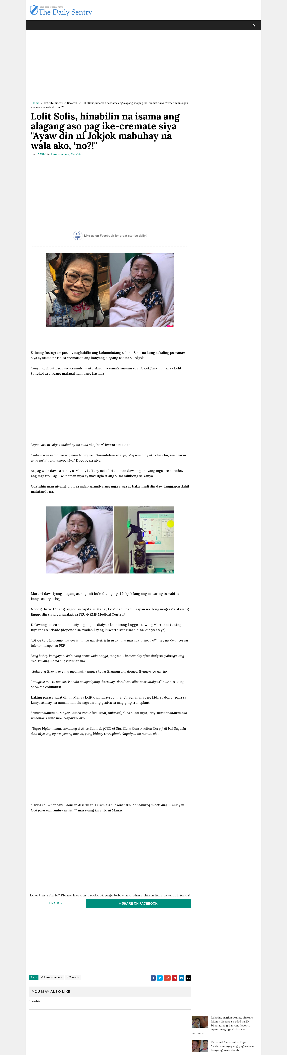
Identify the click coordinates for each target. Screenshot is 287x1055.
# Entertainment (51, 982)
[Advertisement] (108, 67)
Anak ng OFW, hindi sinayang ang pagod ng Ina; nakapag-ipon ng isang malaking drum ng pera (233, 120)
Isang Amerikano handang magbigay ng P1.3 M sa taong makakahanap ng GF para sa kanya (230, 156)
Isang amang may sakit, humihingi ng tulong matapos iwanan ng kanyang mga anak (233, 137)
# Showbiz (73, 982)
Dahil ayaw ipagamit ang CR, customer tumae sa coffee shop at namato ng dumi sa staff (232, 212)
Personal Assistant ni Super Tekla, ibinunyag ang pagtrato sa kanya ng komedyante (232, 66)
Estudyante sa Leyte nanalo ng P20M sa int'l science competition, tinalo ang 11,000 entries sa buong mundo (231, 102)
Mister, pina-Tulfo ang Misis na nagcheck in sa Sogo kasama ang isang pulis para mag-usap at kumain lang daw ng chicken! (232, 177)
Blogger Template (102, 1048)
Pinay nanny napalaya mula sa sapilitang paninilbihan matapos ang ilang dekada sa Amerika (232, 83)
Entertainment (53, 103)
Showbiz (72, 103)
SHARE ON (136, 908)
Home (35, 103)
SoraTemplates (55, 1048)
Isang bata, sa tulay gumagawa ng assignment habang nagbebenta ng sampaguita (233, 195)
